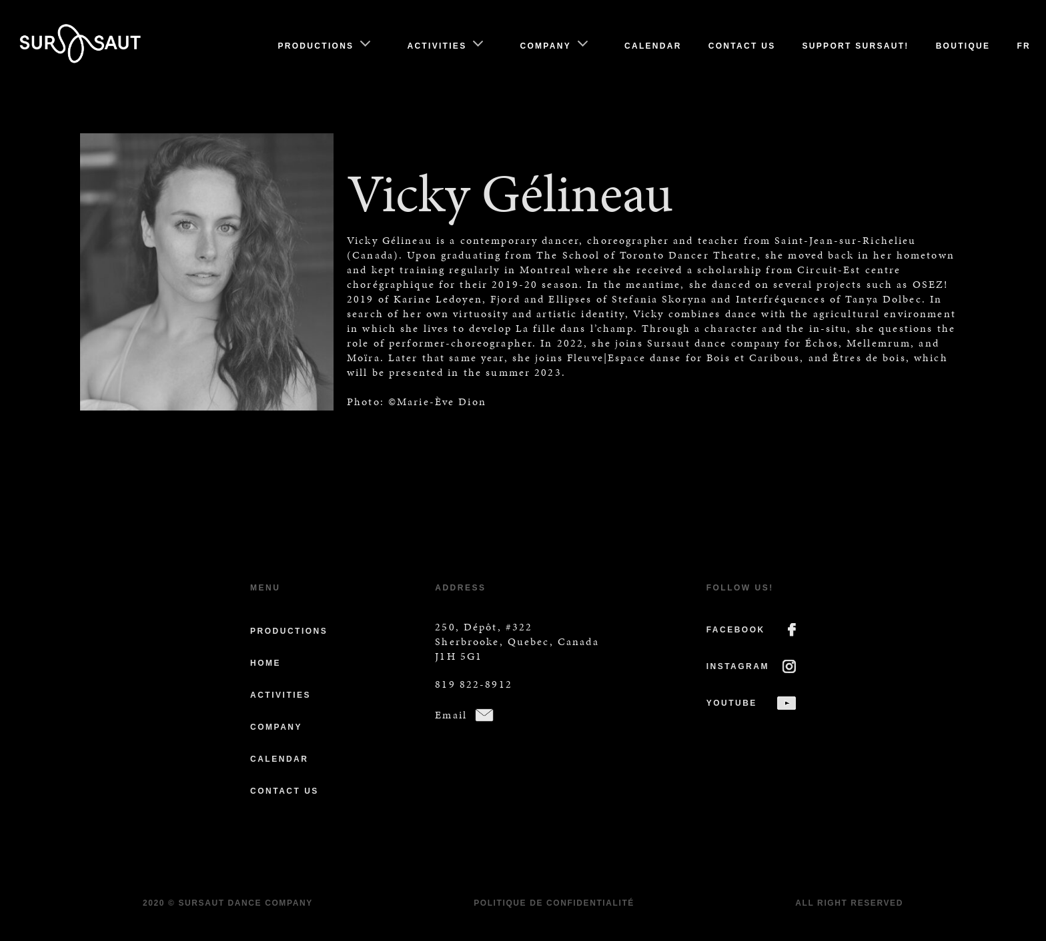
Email (451, 714)
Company (545, 46)
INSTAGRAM (737, 666)
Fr (1024, 46)
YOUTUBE (731, 703)
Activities (436, 46)
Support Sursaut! (856, 46)
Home (265, 663)
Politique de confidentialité (554, 903)
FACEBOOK (735, 629)
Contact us (742, 46)
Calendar (653, 46)
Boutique (963, 46)
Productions (316, 46)
